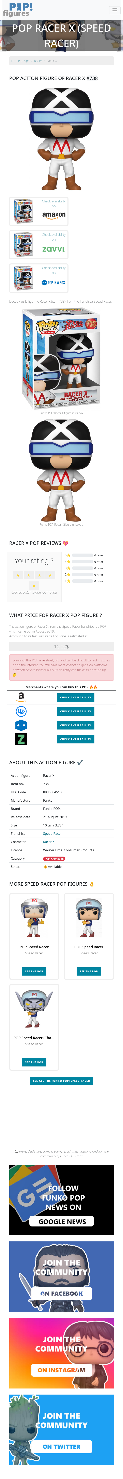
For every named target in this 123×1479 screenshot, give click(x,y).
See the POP (34, 935)
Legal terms (95, 1468)
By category (99, 1460)
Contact (79, 1468)
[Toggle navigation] (115, 10)
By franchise (58, 1460)
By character (79, 1460)
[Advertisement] (61, 1082)
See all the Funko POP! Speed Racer (61, 1044)
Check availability (75, 661)
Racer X (49, 805)
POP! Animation (54, 822)
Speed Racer (52, 797)
